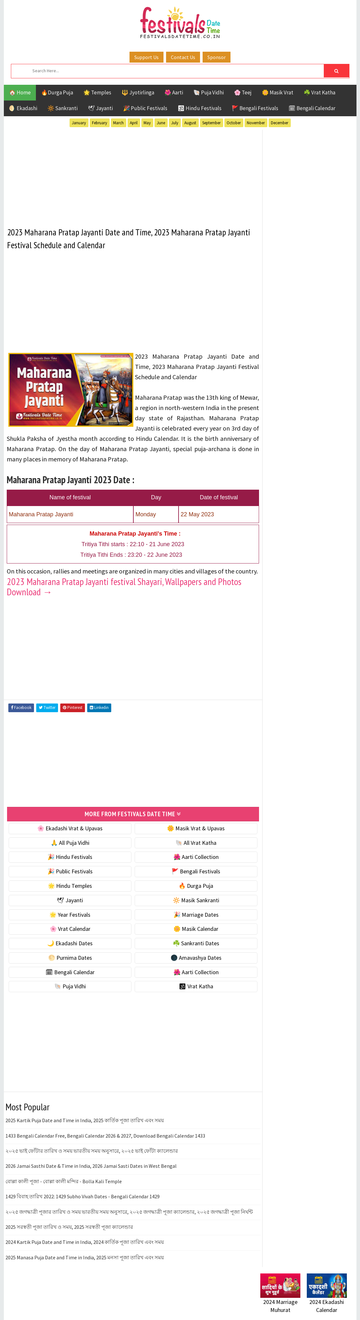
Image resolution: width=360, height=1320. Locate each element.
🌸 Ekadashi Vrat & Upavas (67, 838)
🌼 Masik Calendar (186, 938)
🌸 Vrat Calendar (66, 938)
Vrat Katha (321, 631)
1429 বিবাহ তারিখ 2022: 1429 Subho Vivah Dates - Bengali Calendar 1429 (82, 1206)
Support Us (146, 57)
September (211, 123)
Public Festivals (280, 609)
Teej (265, 631)
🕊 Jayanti (100, 108)
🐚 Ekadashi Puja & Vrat (288, 314)
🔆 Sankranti (62, 108)
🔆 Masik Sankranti (187, 910)
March (118, 123)
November (256, 123)
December (279, 123)
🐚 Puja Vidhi (208, 92)
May (147, 123)
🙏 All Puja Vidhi (66, 852)
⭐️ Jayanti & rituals (282, 341)
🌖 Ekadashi (23, 108)
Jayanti (316, 586)
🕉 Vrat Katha (187, 996)
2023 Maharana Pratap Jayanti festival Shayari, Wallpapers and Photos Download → (124, 596)
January (79, 123)
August (190, 123)
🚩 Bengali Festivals (255, 108)
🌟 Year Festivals (67, 924)
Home (264, 764)
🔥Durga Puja (57, 92)
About (264, 775)
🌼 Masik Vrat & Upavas (187, 838)
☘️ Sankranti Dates (187, 953)
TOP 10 (332, 620)
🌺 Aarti (173, 92)
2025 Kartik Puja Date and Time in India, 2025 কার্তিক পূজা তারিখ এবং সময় (84, 1130)
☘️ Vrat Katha (319, 92)
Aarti (312, 564)
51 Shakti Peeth (279, 564)
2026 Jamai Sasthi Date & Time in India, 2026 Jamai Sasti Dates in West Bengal (91, 1176)
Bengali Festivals (282, 575)
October (234, 123)
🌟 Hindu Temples (67, 895)
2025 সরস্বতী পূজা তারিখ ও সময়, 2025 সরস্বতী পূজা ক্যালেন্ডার (69, 1244)
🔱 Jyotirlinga (137, 92)
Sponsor (216, 57)
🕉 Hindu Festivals (200, 108)
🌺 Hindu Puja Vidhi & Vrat (290, 354)
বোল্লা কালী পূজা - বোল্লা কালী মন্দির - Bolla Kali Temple (63, 1191)
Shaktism (305, 620)
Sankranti (273, 620)
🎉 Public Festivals (145, 108)
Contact (266, 786)
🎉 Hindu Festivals (67, 866)
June (161, 123)
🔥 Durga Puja (187, 895)
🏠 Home (20, 92)
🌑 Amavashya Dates (187, 967)
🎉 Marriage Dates (187, 924)
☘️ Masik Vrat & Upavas (288, 327)
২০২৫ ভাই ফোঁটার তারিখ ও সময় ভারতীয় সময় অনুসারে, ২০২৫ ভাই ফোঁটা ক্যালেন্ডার (91, 1160)
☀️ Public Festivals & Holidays (295, 368)
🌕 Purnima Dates (67, 967)
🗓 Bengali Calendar (312, 108)
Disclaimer (269, 796)
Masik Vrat (310, 597)
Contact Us (183, 57)
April (134, 123)
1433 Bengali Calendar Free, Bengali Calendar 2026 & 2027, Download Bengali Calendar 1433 (105, 1145)
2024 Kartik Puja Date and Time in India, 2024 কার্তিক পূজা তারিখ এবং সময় (84, 1259)
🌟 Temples (97, 92)
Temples (289, 631)
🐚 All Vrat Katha (186, 852)
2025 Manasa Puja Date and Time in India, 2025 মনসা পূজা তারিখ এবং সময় (84, 1274)
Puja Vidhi (321, 609)
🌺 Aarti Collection (187, 866)
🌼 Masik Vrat (277, 92)
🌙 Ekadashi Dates (67, 953)
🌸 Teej (243, 92)
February (99, 123)
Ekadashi (322, 575)
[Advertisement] (127, 174)
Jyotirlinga (274, 597)
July (174, 123)
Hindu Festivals (279, 586)
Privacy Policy (273, 807)
